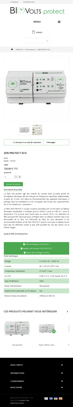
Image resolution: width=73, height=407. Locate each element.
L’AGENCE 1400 (24, 400)
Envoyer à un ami (23, 142)
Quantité (7, 173)
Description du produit (13, 190)
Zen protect (17, 345)
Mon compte (16, 365)
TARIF (6, 165)
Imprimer (37, 142)
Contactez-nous (29, 2)
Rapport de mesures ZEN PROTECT (36, 248)
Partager (50, 142)
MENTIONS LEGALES (17, 403)
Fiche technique (11, 256)
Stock (6, 161)
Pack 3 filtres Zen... (47, 345)
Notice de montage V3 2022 (36, 252)
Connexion (14, 2)
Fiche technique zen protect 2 (36, 244)
